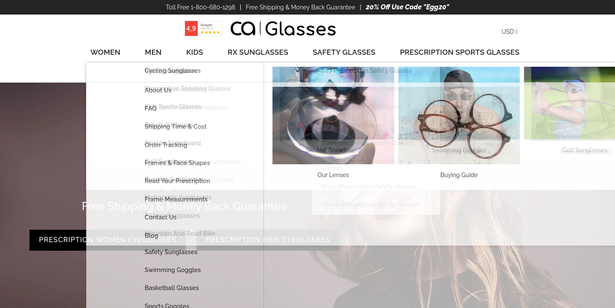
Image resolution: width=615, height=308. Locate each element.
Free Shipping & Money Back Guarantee (300, 7)
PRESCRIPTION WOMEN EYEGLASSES (184, 198)
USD (509, 31)
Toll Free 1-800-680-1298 (200, 7)
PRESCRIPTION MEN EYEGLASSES (184, 233)
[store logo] (283, 28)
